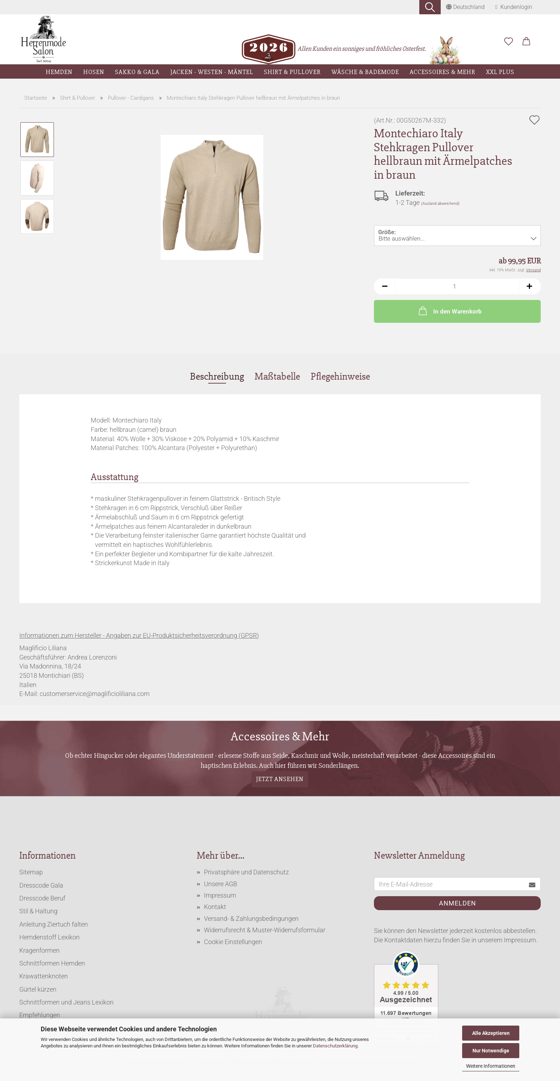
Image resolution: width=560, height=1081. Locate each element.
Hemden (59, 72)
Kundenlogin (513, 7)
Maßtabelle (277, 376)
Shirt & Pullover (292, 72)
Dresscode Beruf (42, 898)
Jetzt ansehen (280, 779)
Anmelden (457, 903)
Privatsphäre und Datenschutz (246, 872)
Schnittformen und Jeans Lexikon (66, 1002)
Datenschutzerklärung (335, 1045)
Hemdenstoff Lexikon (49, 937)
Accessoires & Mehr (442, 72)
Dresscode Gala (41, 885)
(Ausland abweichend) (440, 203)
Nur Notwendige (490, 1050)
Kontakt (215, 906)
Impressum (220, 895)
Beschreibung (217, 376)
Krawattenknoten (43, 976)
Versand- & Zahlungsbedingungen (251, 918)
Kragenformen (39, 950)
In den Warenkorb (449, 310)
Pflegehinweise (340, 376)
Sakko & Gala (137, 72)
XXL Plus (500, 72)
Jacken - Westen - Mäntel (211, 72)
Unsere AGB (220, 884)
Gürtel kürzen (37, 989)
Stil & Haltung (38, 911)
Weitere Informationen (490, 1066)
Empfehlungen (39, 1015)
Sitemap (31, 872)
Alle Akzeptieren (491, 1033)
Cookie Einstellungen (233, 942)
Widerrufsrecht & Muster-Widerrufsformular (264, 930)
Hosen (93, 72)
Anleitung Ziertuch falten (53, 924)
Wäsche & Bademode (365, 72)
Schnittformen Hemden (52, 963)
